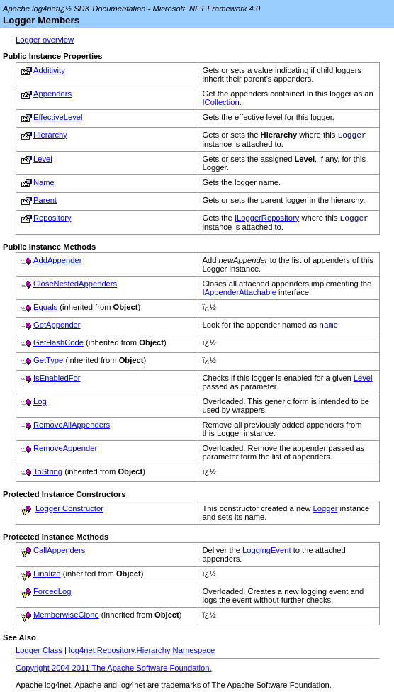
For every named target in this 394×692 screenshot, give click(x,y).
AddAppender (57, 263)
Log (40, 404)
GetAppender (57, 327)
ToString (47, 474)
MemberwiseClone (66, 617)
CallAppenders (59, 553)
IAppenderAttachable (240, 295)
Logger (325, 511)
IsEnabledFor (57, 380)
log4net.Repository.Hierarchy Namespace (142, 653)
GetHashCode (58, 345)
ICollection (221, 102)
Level (42, 160)
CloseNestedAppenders (75, 286)
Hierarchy (50, 134)
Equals (45, 310)
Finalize (47, 576)
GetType (48, 363)
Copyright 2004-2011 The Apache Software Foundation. (114, 670)
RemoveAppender (65, 451)
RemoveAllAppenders (71, 427)
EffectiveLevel (57, 117)
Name (44, 183)
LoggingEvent (266, 553)
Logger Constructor (69, 511)
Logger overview (45, 39)
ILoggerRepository (267, 220)
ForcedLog (52, 594)
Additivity (49, 70)
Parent (45, 201)
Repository (52, 219)
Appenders (52, 93)
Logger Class (39, 653)
